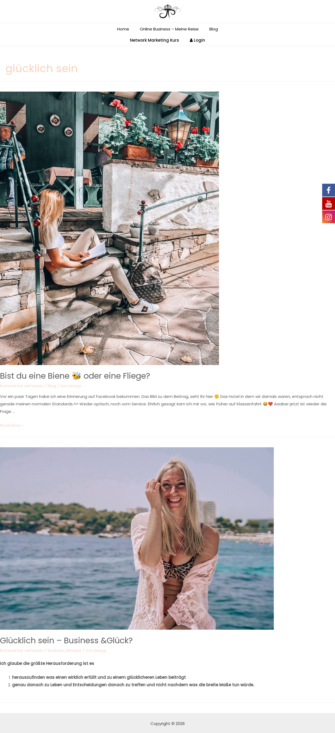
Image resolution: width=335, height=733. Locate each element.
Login (196, 39)
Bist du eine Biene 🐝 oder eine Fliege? (75, 374)
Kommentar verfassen (22, 384)
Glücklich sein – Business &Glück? (66, 639)
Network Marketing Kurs (155, 39)
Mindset (76, 649)
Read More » (12, 424)
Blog (53, 384)
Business (57, 649)
